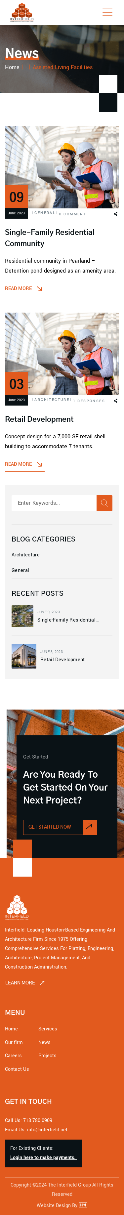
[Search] (104, 503)
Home (11, 1028)
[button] (115, 214)
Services (47, 1028)
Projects (47, 1055)
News (44, 1042)
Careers (13, 1055)
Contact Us (17, 1069)
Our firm (14, 1042)
